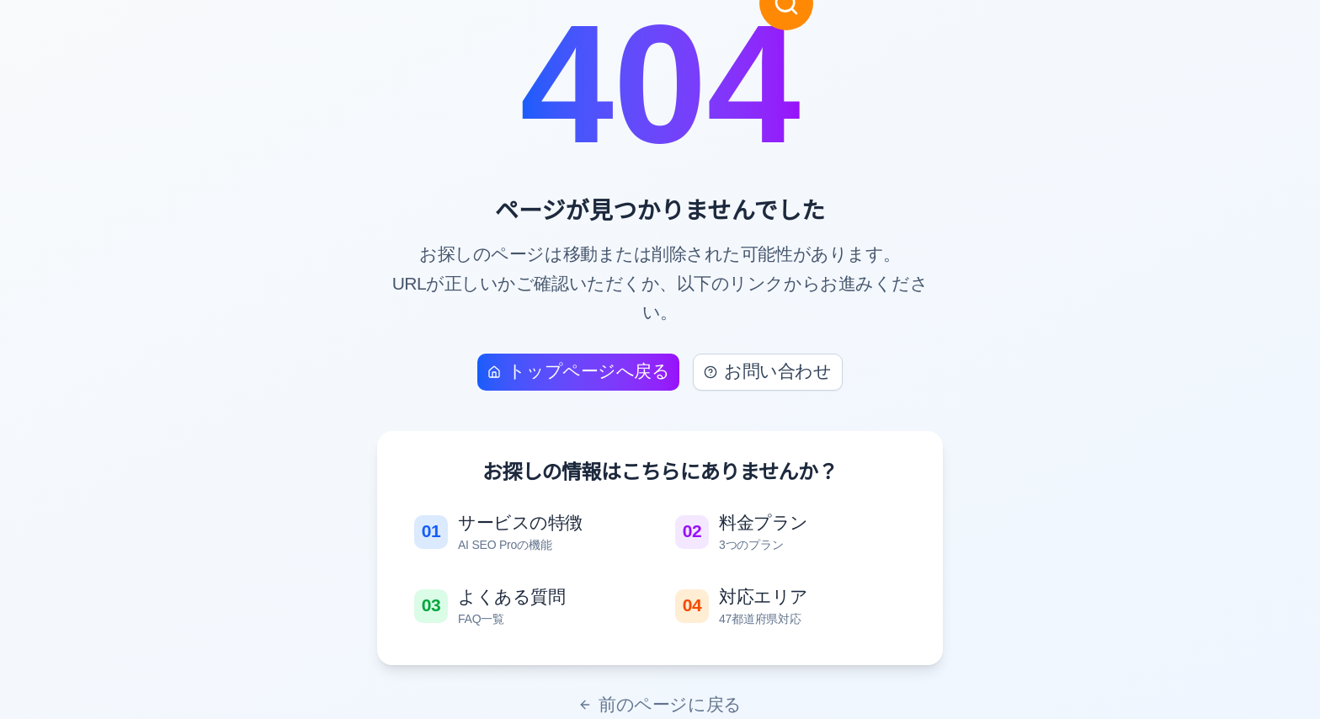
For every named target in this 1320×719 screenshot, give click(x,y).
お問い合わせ (767, 371)
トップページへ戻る (578, 371)
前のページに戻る (659, 704)
